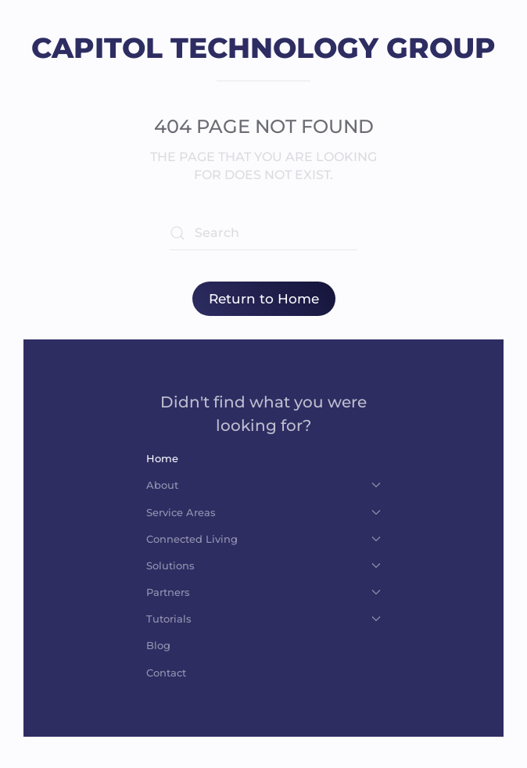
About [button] (263, 485)
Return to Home (264, 299)
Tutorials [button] (263, 618)
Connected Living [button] (263, 539)
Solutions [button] (263, 565)
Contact (166, 672)
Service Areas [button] (263, 512)
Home (162, 458)
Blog (158, 645)
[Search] (263, 232)
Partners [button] (263, 592)
